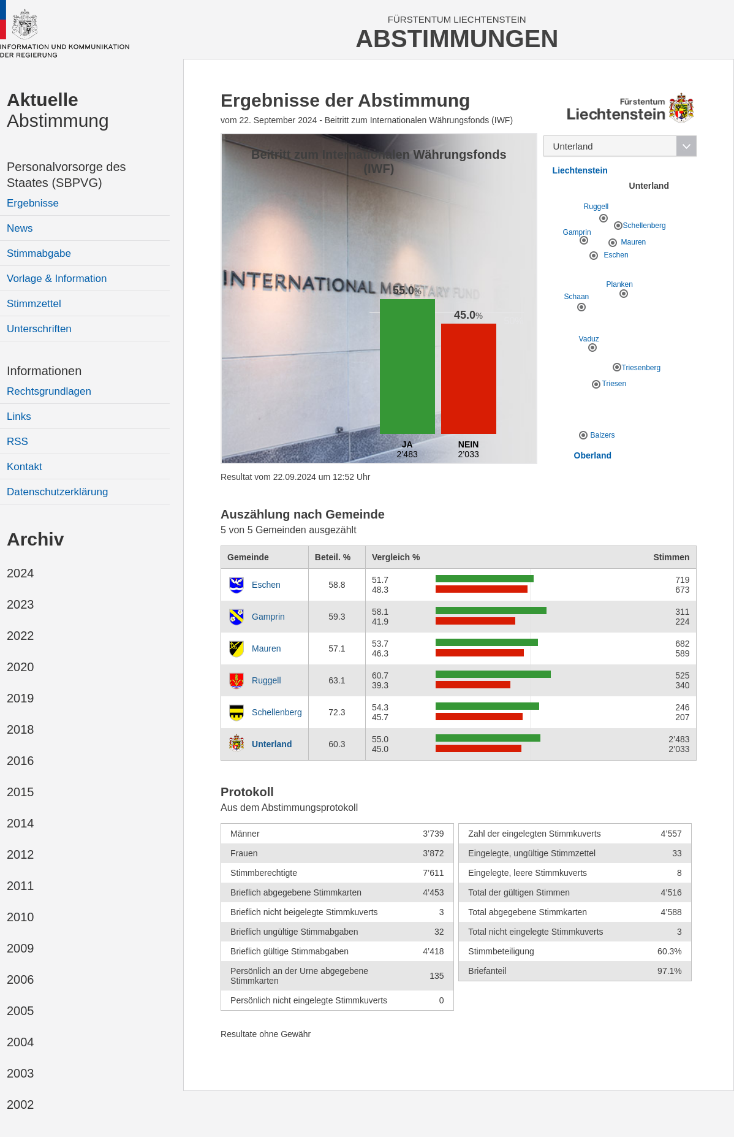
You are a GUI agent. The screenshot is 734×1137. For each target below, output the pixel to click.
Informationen (44, 371)
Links (19, 416)
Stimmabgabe (39, 253)
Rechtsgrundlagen (49, 391)
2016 (20, 760)
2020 (20, 667)
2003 (20, 1073)
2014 (20, 823)
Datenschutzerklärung (57, 492)
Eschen (266, 585)
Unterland (272, 744)
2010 (20, 917)
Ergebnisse (33, 203)
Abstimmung (58, 110)
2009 (20, 948)
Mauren (266, 648)
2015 (20, 792)
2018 (20, 729)
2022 (20, 635)
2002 (20, 1104)
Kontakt (24, 467)
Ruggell (266, 680)
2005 (20, 1010)
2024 (20, 573)
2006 (20, 979)
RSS (17, 441)
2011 (20, 885)
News (20, 228)
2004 (20, 1042)
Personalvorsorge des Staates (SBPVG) (66, 174)
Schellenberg (277, 712)
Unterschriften (39, 329)
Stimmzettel (34, 304)
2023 (20, 604)
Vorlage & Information (57, 278)
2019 (20, 698)
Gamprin (268, 617)
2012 (20, 854)
